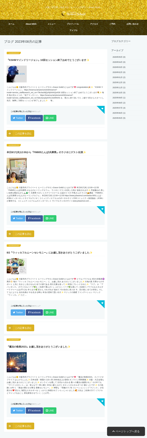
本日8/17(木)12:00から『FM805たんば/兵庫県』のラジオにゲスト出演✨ (46, 152)
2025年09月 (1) (119, 98)
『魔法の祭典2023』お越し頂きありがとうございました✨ (38, 346)
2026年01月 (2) (119, 77)
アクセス (94, 24)
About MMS (31, 24)
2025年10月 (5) (119, 93)
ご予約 (112, 24)
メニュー (52, 24)
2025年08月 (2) (119, 103)
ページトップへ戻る (126, 431)
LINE (50, 118)
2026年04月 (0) (119, 62)
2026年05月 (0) (119, 57)
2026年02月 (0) (119, 72)
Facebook (34, 118)
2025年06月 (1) (119, 113)
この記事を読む (19, 133)
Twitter (18, 118)
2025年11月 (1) (119, 87)
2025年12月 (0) (119, 82)
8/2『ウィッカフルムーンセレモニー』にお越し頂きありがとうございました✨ (49, 252)
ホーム (11, 24)
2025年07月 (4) (119, 108)
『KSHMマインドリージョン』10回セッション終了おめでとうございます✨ (48, 60)
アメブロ (73, 30)
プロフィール (73, 24)
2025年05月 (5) (119, 118)
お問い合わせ (133, 24)
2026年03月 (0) (119, 67)
